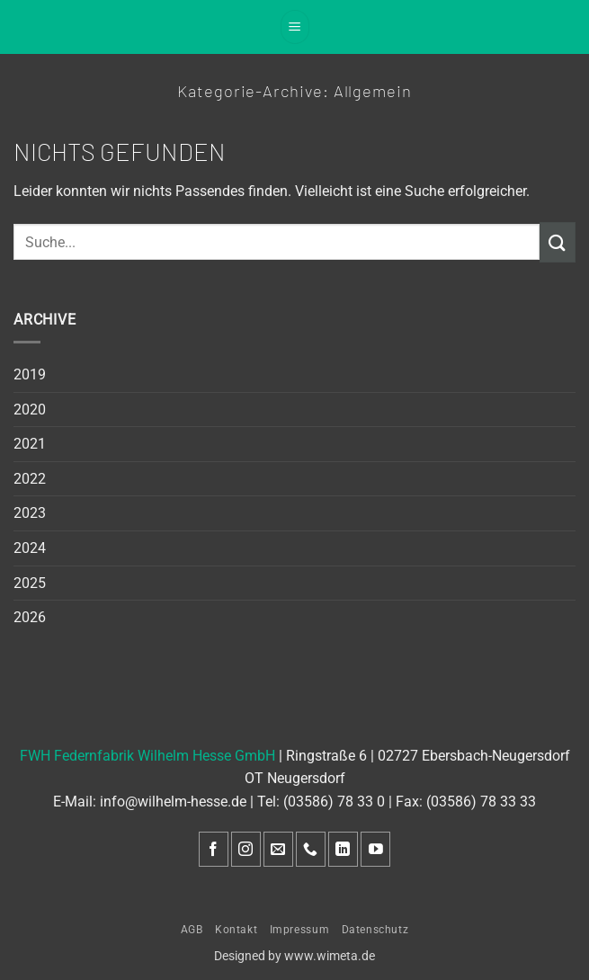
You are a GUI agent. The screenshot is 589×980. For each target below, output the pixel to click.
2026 (29, 617)
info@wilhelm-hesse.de (173, 801)
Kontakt (236, 929)
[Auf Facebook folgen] (213, 849)
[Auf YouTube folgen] (375, 849)
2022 (29, 478)
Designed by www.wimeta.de (294, 956)
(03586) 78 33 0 (334, 801)
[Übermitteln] (558, 242)
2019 (29, 374)
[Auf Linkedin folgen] (343, 849)
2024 (29, 548)
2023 (29, 512)
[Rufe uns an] (311, 849)
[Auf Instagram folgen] (246, 849)
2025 (29, 583)
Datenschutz (375, 929)
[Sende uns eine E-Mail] (278, 849)
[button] (295, 27)
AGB (192, 929)
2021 (29, 443)
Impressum (300, 929)
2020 (29, 409)
